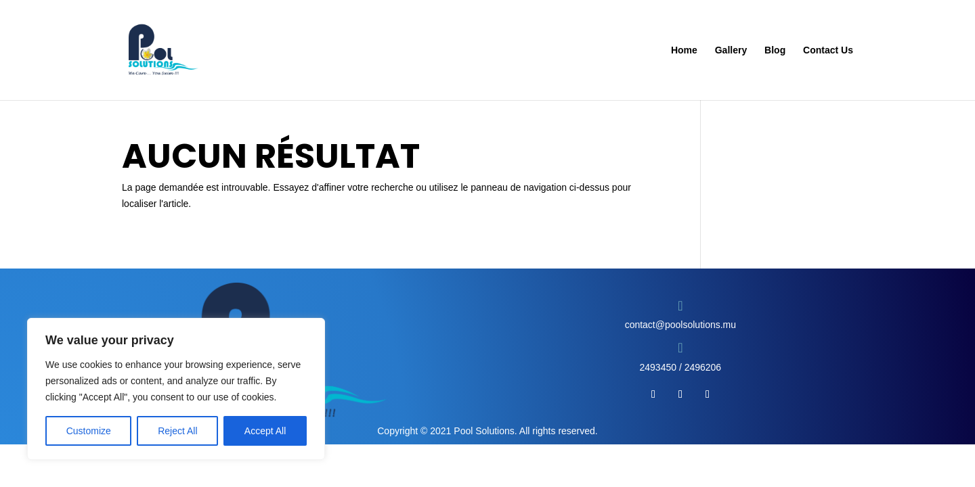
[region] (176, 389)
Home (684, 50)
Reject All (177, 430)
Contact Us (828, 50)
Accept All (265, 430)
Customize (88, 430)
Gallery (731, 50)
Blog (774, 50)
